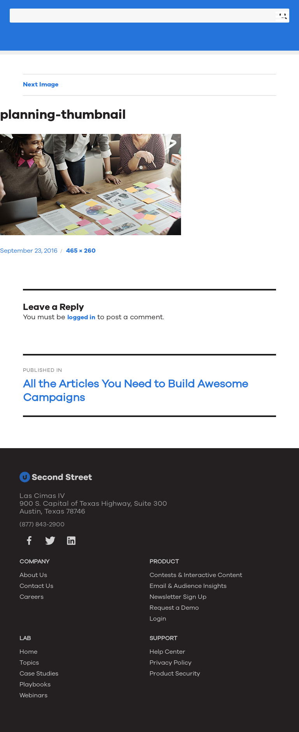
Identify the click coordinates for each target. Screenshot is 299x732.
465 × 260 (81, 250)
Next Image (40, 84)
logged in (81, 317)
